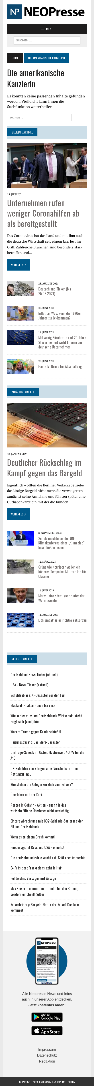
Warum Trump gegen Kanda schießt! (35, 731)
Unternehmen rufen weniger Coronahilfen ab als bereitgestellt (43, 213)
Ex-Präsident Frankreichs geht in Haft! (36, 868)
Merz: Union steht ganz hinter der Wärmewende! (61, 598)
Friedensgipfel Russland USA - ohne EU (37, 847)
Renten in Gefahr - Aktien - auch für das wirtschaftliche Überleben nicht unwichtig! (39, 807)
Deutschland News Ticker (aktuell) (33, 674)
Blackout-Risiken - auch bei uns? (32, 705)
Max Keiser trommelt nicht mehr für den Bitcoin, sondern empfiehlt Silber (44, 891)
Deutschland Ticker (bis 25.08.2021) (54, 291)
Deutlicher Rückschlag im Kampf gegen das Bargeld (44, 467)
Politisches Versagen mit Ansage (33, 878)
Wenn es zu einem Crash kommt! (32, 837)
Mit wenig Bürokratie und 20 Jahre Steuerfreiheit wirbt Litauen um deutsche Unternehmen (62, 342)
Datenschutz (47, 1055)
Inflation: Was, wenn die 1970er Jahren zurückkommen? (59, 316)
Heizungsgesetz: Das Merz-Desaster (35, 742)
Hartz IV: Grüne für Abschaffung (60, 366)
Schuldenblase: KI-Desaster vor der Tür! (37, 695)
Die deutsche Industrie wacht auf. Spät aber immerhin (47, 857)
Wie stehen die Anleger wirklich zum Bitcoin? (41, 784)
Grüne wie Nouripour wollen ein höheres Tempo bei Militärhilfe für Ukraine (62, 571)
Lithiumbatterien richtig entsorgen (62, 620)
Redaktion (47, 1061)
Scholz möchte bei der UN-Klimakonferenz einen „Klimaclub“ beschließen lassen (61, 543)
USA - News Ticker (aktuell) (29, 684)
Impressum (47, 1049)
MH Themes (68, 1082)
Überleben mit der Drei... (27, 794)
